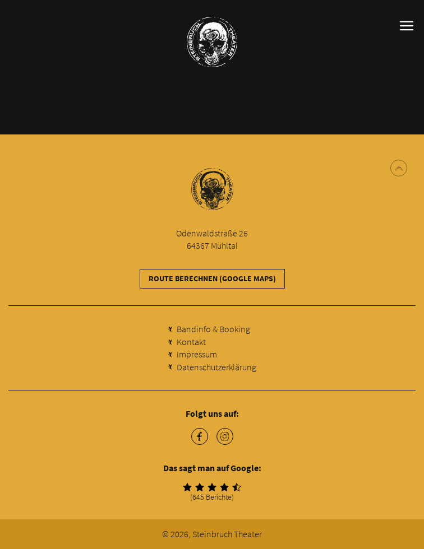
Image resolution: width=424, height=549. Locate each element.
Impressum (197, 354)
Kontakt (191, 341)
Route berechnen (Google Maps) (212, 278)
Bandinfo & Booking (213, 328)
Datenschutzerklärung (216, 367)
